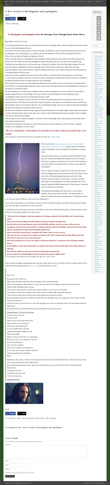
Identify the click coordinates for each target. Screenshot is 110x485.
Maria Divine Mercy (59, 1)
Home (6, 1)
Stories (90, 1)
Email (7, 465)
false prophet (30, 418)
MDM (47, 418)
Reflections (72, 1)
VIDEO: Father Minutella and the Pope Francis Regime (99, 101)
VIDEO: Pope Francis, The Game (98, 225)
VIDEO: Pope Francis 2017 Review (98, 93)
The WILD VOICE (17, 483)
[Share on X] (21, 18)
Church (24, 418)
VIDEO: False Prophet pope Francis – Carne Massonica (98, 188)
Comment (8, 444)
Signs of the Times (23, 1)
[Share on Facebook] (10, 18)
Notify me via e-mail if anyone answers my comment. (19, 472)
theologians (53, 418)
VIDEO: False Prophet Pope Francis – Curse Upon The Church (98, 125)
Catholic (19, 418)
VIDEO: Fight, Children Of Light (98, 141)
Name (7, 461)
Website (7, 469)
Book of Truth (56, 137)
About (12, 1)
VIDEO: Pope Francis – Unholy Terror (98, 155)
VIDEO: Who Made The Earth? (98, 70)
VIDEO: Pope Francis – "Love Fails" (99, 117)
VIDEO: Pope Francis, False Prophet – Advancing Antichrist (98, 170)
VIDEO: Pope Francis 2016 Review (98, 162)
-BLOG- (7, 5)
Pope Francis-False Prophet (41, 1)
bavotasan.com (101, 483)
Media (98, 1)
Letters (82, 1)
